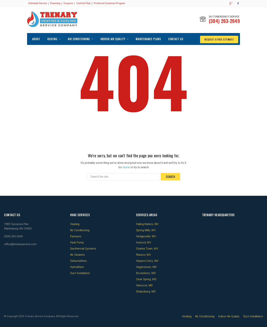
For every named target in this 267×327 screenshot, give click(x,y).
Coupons (68, 3)
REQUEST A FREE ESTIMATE (217, 39)
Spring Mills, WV (146, 230)
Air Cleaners (77, 254)
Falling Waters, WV (147, 224)
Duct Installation (80, 273)
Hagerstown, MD (146, 267)
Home (126, 167)
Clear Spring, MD (146, 279)
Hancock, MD (144, 285)
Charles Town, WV (147, 248)
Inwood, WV (143, 242)
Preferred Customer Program (109, 3)
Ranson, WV (143, 254)
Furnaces (75, 236)
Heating (52, 39)
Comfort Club (83, 3)
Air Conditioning (79, 39)
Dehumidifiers (78, 261)
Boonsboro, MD (146, 273)
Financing (55, 3)
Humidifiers (77, 267)
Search (170, 176)
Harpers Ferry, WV (147, 261)
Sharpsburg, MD (146, 291)
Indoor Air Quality (112, 39)
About (36, 39)
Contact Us (175, 39)
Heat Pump (77, 242)
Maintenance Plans (148, 39)
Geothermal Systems (83, 248)
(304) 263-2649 (222, 21)
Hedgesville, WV (146, 236)
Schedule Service (37, 3)
